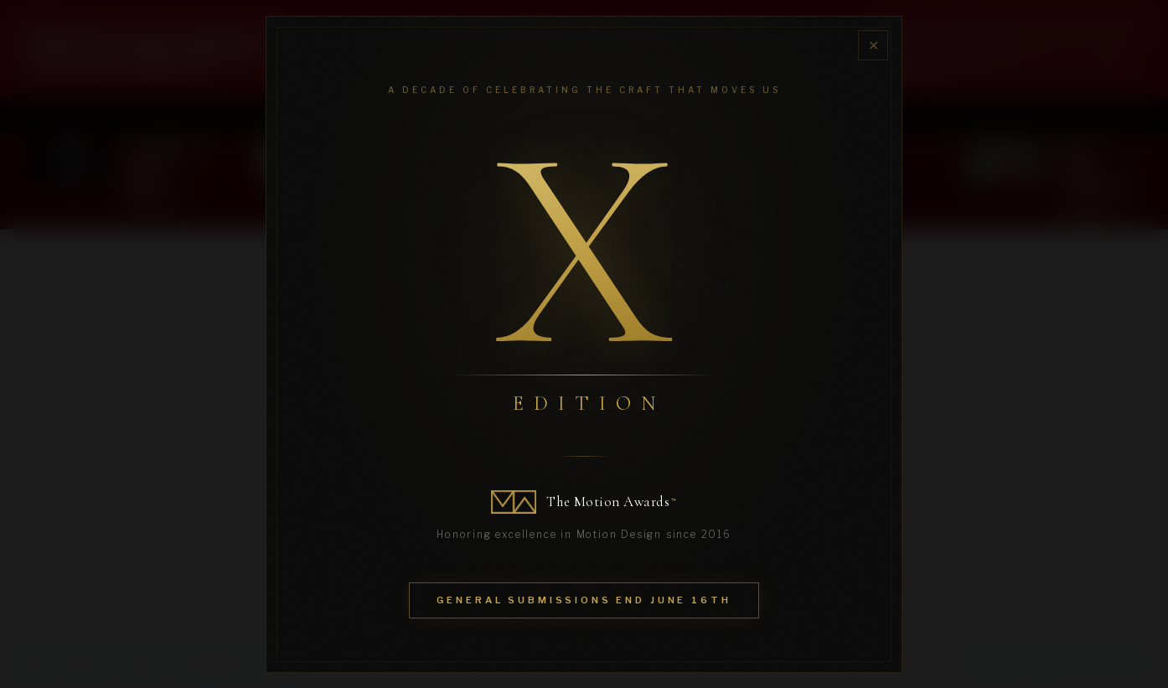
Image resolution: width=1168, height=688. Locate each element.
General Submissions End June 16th (584, 600)
